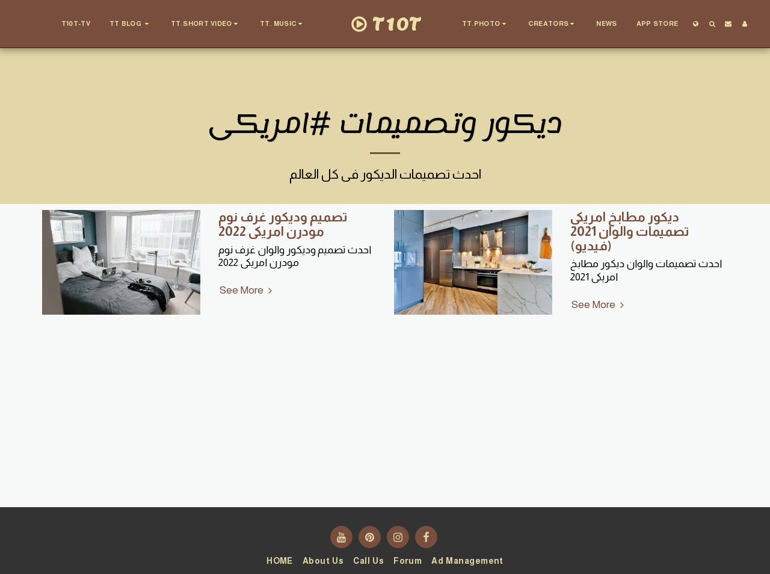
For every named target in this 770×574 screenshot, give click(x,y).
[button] (130, 24)
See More (248, 290)
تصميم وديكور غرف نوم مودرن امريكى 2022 (283, 224)
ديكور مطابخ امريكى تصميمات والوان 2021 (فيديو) (629, 231)
